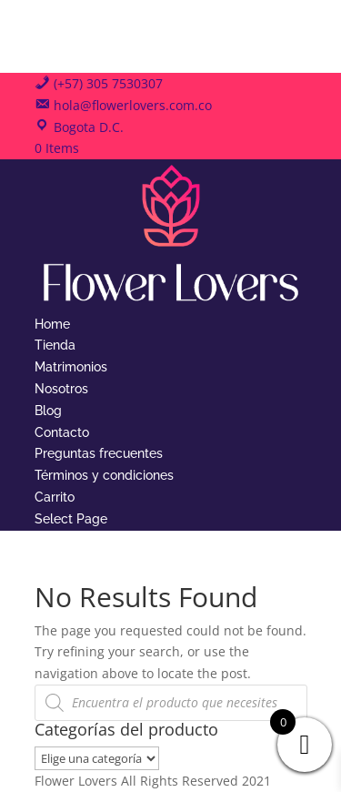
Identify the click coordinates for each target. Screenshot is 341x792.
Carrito (55, 497)
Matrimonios (71, 367)
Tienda (55, 345)
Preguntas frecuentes (99, 453)
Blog (48, 410)
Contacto (62, 432)
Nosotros (61, 388)
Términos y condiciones (104, 475)
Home (52, 324)
